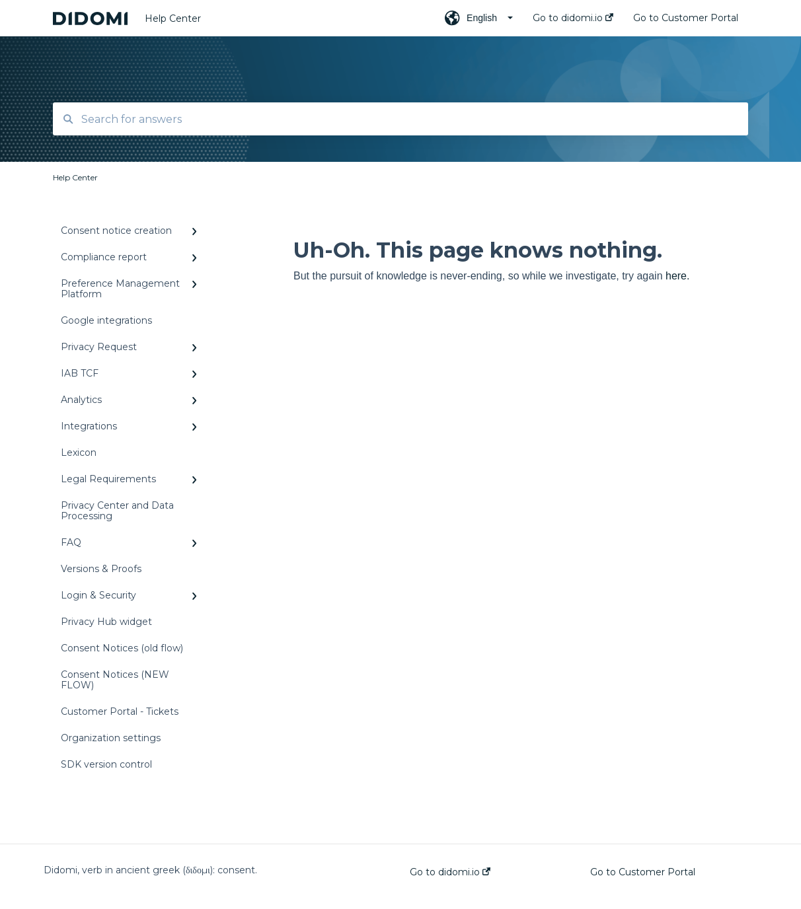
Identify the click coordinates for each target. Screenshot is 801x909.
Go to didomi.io (450, 872)
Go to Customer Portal (642, 872)
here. (677, 275)
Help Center (173, 18)
